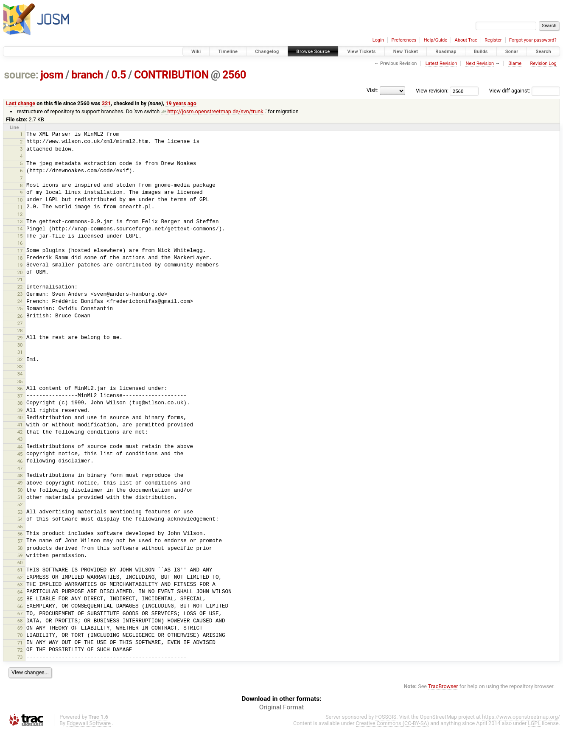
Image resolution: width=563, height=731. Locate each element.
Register (493, 40)
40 (20, 417)
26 (20, 316)
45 (20, 454)
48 (20, 476)
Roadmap (446, 51)
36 (20, 389)
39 (20, 410)
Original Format (281, 707)
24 (20, 301)
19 (20, 265)
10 (20, 200)
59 (20, 555)
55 (20, 526)
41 (20, 425)
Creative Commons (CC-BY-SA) (392, 723)
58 (20, 548)
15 (20, 236)
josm (51, 75)
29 (20, 338)
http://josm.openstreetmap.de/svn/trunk (212, 111)
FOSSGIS (385, 717)
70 (20, 635)
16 (20, 243)
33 (20, 367)
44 (20, 447)
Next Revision (479, 63)
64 (20, 592)
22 (20, 287)
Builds (481, 51)
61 (20, 570)
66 (20, 606)
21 (20, 280)
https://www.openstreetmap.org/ (521, 717)
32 (20, 359)
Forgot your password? (533, 40)
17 (20, 251)
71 (20, 643)
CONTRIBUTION (171, 75)
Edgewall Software (89, 723)
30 (20, 345)
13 (20, 221)
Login (378, 40)
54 (20, 519)
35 (20, 381)
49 (20, 483)
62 (20, 577)
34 (20, 374)
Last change (20, 103)
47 (20, 468)
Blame (514, 63)
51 (20, 497)
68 (20, 621)
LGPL (534, 723)
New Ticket (405, 51)
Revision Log (543, 63)
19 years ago (180, 103)
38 (20, 403)
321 (106, 103)
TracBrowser (443, 686)
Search (543, 51)
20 (20, 272)
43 (20, 439)
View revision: (432, 90)
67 (20, 613)
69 (20, 628)
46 (20, 461)
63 (20, 585)
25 (20, 308)
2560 (234, 75)
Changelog (267, 51)
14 (20, 229)
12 (20, 214)
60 (20, 563)
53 (20, 512)
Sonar (511, 51)
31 (20, 352)
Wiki (196, 51)
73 (20, 657)
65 (20, 599)
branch (87, 75)
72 (20, 650)
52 (20, 504)
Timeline (228, 51)
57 (20, 541)
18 (20, 258)
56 (20, 534)
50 (20, 490)
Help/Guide (435, 40)
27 (20, 323)
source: (21, 75)
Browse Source (313, 51)
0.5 (118, 75)
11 (20, 207)
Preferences (403, 40)
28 (20, 330)
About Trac (466, 40)
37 (20, 396)
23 (20, 294)
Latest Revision (441, 63)
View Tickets (361, 51)
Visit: (372, 90)
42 (20, 432)
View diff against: (524, 90)
